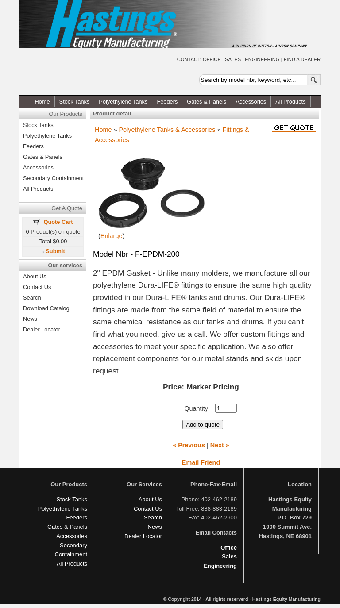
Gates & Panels (206, 101)
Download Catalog (46, 308)
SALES (233, 59)
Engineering (220, 565)
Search (32, 297)
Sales (229, 556)
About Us (34, 276)
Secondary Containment (53, 178)
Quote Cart (58, 222)
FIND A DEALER (302, 59)
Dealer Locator (41, 329)
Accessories (251, 101)
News (30, 319)
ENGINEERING (262, 59)
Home (42, 101)
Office (228, 547)
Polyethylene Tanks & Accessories (167, 129)
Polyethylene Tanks (123, 101)
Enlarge (111, 235)
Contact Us (37, 287)
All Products (290, 101)
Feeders (167, 101)
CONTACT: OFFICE (199, 59)
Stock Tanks (74, 101)
